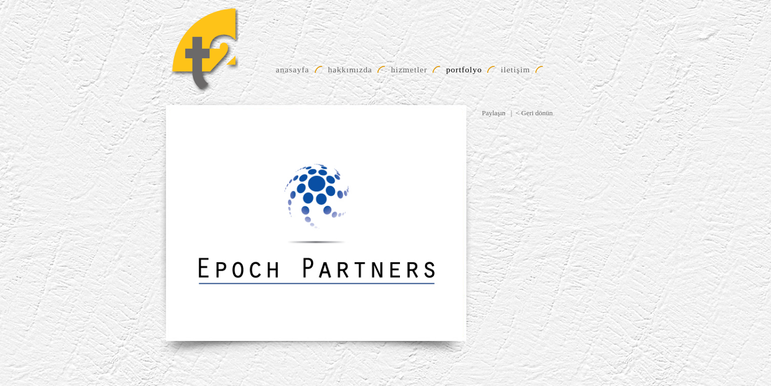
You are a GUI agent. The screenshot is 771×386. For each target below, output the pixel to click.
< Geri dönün (534, 113)
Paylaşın (493, 113)
